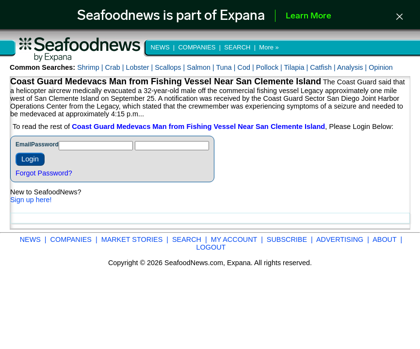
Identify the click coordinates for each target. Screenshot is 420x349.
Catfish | (323, 67)
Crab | (115, 67)
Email (23, 144)
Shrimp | (91, 67)
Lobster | (140, 67)
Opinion (381, 67)
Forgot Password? (44, 173)
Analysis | (353, 67)
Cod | (247, 67)
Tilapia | (297, 67)
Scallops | (171, 67)
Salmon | (201, 67)
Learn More (308, 16)
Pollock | (270, 67)
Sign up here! (31, 200)
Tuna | (227, 67)
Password (45, 144)
